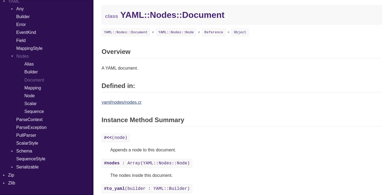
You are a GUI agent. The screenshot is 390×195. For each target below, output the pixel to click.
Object (240, 32)
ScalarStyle (27, 143)
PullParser (26, 135)
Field (21, 40)
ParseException (31, 127)
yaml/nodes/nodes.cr (122, 102)
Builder (23, 16)
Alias (29, 64)
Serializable (27, 167)
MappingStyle (29, 48)
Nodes (22, 56)
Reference (213, 32)
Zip (11, 175)
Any (20, 8)
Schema (24, 151)
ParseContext (29, 119)
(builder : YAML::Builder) (147, 188)
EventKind (26, 32)
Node (29, 95)
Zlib (11, 183)
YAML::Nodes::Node (176, 32)
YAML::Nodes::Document (126, 32)
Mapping (32, 88)
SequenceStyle (31, 159)
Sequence (34, 111)
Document (34, 80)
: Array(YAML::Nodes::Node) (147, 163)
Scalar (30, 103)
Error (21, 24)
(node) (115, 137)
